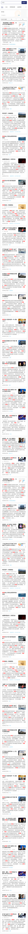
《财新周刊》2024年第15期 (14, 131)
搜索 (24, 2)
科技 (10, 63)
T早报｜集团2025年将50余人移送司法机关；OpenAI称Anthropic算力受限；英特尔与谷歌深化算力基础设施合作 (9, 49)
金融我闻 (11, 290)
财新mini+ (11, 82)
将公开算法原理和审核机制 (9, 137)
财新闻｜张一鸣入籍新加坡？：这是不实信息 (8, 439)
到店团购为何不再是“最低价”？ (9, 341)
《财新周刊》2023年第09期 (14, 223)
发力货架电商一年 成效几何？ (9, 320)
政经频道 (11, 411)
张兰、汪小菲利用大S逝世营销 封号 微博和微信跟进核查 (9, 362)
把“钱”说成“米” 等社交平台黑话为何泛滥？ (9, 458)
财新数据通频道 (12, 44)
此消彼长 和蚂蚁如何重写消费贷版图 (9, 274)
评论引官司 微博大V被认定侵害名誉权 (9, 390)
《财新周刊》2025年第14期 (14, 176)
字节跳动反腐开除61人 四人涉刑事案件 (9, 295)
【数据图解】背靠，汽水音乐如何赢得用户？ (9, 23)
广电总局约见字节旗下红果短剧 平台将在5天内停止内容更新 (9, 88)
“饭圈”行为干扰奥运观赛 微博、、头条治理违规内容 (9, 228)
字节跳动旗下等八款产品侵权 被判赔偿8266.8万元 (9, 250)
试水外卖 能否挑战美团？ (9, 181)
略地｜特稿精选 (7, 205)
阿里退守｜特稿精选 (7, 113)
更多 (19, 15)
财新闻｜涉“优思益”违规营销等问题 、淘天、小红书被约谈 (9, 68)
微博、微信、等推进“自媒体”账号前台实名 (9, 416)
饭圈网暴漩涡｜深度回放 (8, 159)
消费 (10, 108)
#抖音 (2, 12)
